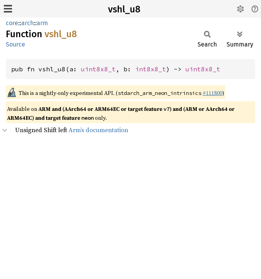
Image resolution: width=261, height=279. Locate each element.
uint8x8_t (98, 69)
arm (42, 23)
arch (27, 23)
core (12, 23)
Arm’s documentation (98, 130)
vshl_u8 (124, 9)
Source (15, 44)
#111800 (212, 93)
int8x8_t (150, 69)
